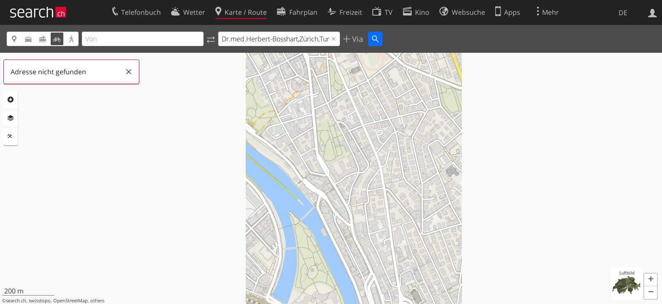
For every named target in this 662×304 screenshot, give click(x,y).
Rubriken (10, 100)
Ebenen (10, 118)
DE (623, 12)
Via (356, 39)
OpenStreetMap (70, 301)
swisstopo (40, 301)
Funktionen (10, 136)
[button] (650, 280)
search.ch (16, 301)
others (97, 301)
